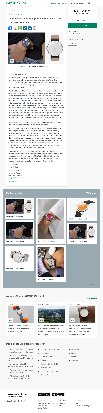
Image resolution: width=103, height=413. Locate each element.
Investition (75, 349)
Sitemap (60, 406)
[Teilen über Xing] (25, 28)
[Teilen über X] (15, 28)
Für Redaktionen (62, 401)
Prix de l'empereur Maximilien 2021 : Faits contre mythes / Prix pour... (19, 378)
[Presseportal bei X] (20, 401)
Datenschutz (42, 406)
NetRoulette (45, 375)
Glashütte (72, 44)
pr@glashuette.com (16, 178)
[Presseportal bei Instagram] (23, 401)
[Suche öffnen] (89, 3)
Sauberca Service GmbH (49, 364)
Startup (74, 357)
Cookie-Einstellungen (83, 406)
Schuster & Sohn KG (48, 357)
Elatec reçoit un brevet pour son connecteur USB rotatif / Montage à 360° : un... (20, 358)
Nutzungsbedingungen (46, 403)
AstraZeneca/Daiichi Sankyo (51, 349)
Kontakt (78, 401)
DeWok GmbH (46, 368)
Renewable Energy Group (50, 371)
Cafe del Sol (45, 360)
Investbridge (45, 353)
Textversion (61, 403)
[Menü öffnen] (95, 3)
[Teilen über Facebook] (10, 28)
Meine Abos (78, 3)
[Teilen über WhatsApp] (20, 28)
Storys (53, 3)
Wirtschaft (75, 360)
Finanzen (74, 353)
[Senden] (34, 28)
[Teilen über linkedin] (30, 28)
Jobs (77, 403)
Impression (12, 181)
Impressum (42, 401)
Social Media (42, 408)
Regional (68, 3)
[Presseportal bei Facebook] (18, 401)
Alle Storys (82, 20)
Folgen (82, 25)
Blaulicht (60, 3)
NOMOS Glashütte (15, 14)
